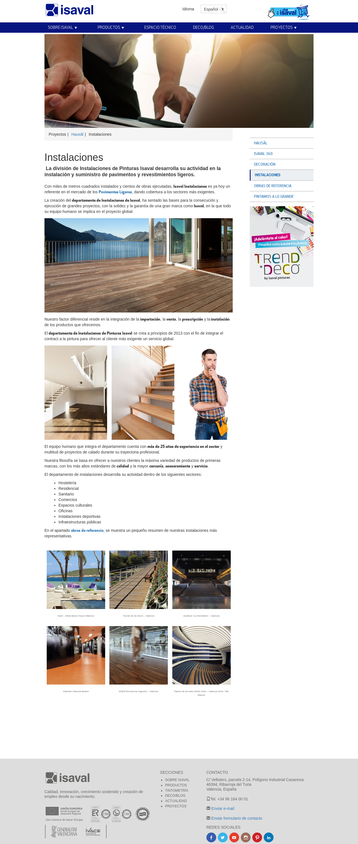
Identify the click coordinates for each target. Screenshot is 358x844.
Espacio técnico (160, 27)
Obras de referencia (272, 185)
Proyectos (281, 27)
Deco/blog (175, 796)
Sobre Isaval (60, 27)
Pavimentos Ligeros (115, 191)
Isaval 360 (263, 153)
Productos (109, 27)
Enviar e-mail (222, 808)
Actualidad (242, 27)
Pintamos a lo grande (274, 196)
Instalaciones (268, 174)
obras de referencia (87, 530)
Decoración (264, 164)
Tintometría (176, 791)
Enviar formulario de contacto (236, 818)
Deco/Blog (203, 27)
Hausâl (77, 134)
